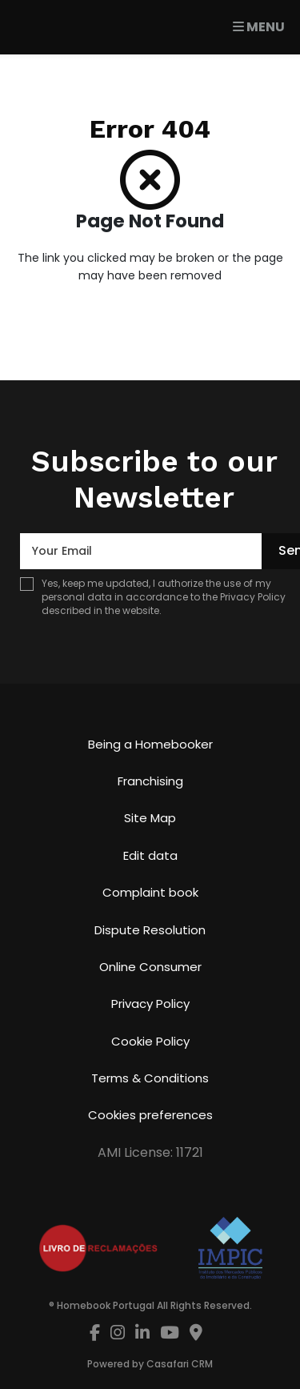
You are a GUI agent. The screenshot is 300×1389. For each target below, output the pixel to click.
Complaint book (150, 892)
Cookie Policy (150, 1041)
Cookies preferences (150, 1114)
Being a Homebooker (150, 744)
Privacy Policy (253, 597)
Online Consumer (150, 966)
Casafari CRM (179, 1364)
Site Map (150, 817)
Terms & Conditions (150, 1078)
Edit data (150, 855)
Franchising (150, 781)
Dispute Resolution (150, 929)
